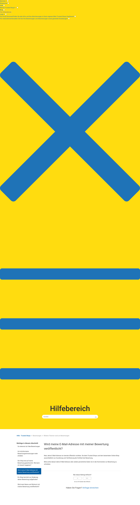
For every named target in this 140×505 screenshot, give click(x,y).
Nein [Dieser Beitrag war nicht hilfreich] (87, 478)
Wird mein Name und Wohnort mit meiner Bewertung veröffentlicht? (29, 485)
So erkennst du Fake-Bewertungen (29, 446)
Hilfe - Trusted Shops (24, 436)
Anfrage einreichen (90, 488)
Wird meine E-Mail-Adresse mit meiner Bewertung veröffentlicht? (28, 471)
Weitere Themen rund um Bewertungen (56, 436)
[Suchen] (70, 416)
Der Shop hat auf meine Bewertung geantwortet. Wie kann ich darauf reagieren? (29, 463)
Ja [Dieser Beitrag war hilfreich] (77, 478)
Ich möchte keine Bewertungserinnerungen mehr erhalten (28, 453)
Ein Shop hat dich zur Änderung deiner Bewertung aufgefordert (28, 478)
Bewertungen (37, 436)
